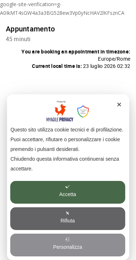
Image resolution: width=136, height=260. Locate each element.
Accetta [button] (67, 191)
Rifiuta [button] (68, 217)
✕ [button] (119, 104)
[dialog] (68, 177)
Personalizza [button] (67, 243)
